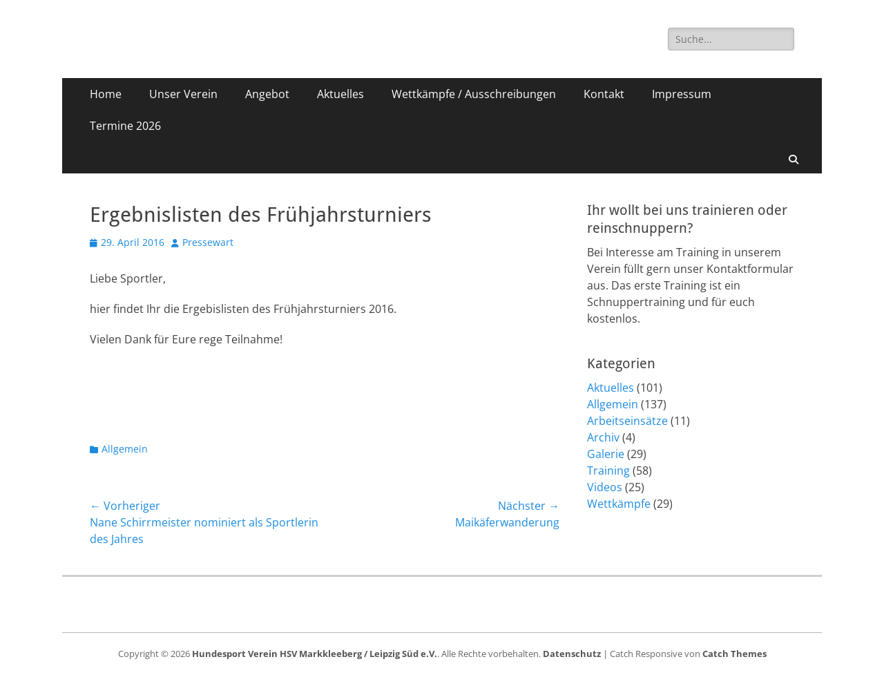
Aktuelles (340, 94)
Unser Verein (183, 94)
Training (608, 470)
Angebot (267, 94)
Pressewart (207, 242)
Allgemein (125, 448)
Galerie (605, 454)
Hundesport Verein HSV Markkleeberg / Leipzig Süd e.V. (314, 653)
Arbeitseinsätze (627, 420)
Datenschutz (572, 653)
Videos (604, 487)
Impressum (681, 94)
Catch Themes (734, 653)
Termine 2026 (125, 125)
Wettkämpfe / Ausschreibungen (474, 94)
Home (106, 94)
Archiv (603, 437)
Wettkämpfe (619, 503)
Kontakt (604, 94)
